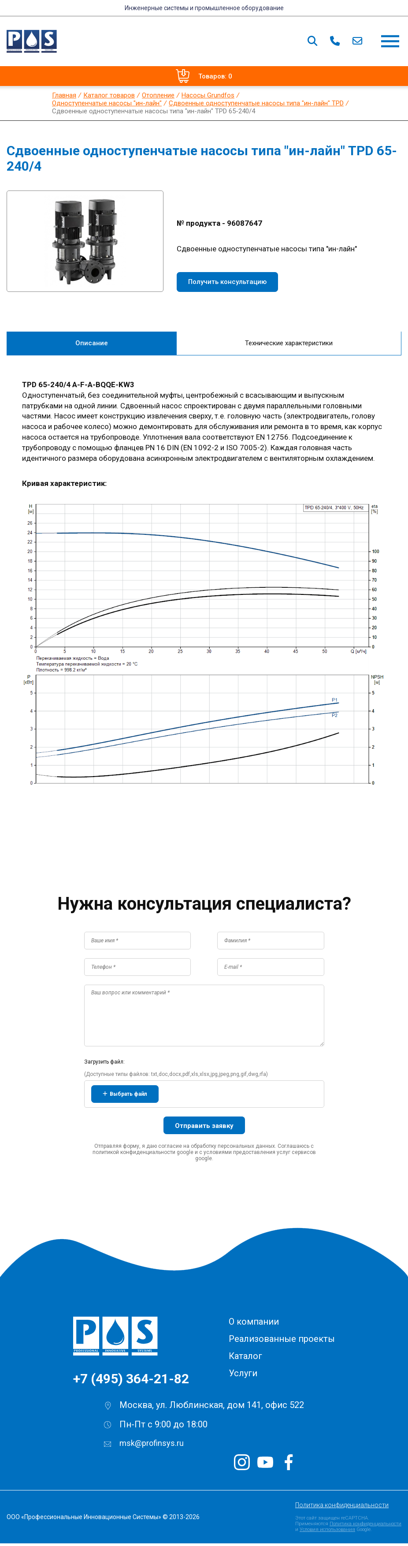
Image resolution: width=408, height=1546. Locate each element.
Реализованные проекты (282, 1341)
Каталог (245, 1358)
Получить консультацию (227, 282)
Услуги (243, 1375)
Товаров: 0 (204, 76)
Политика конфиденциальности (342, 1507)
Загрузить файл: (104, 1064)
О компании (254, 1324)
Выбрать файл (125, 1097)
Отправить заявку (204, 1128)
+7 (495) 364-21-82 (131, 1381)
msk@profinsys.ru (151, 1445)
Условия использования (327, 1532)
